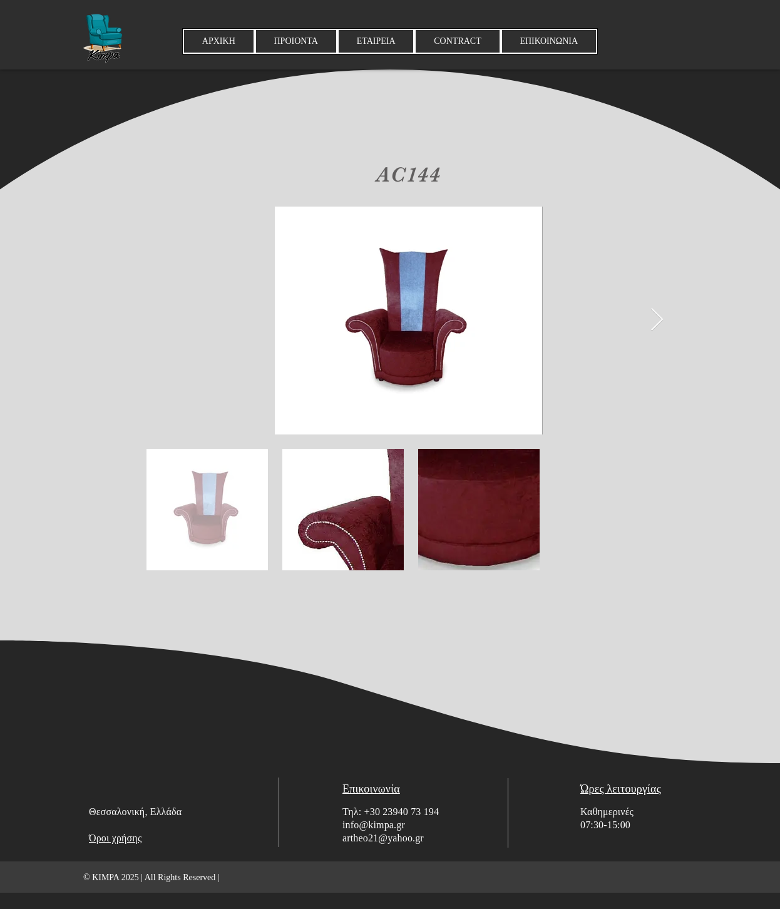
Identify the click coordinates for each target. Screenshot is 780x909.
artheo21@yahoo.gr (383, 838)
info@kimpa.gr (373, 824)
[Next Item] (657, 320)
